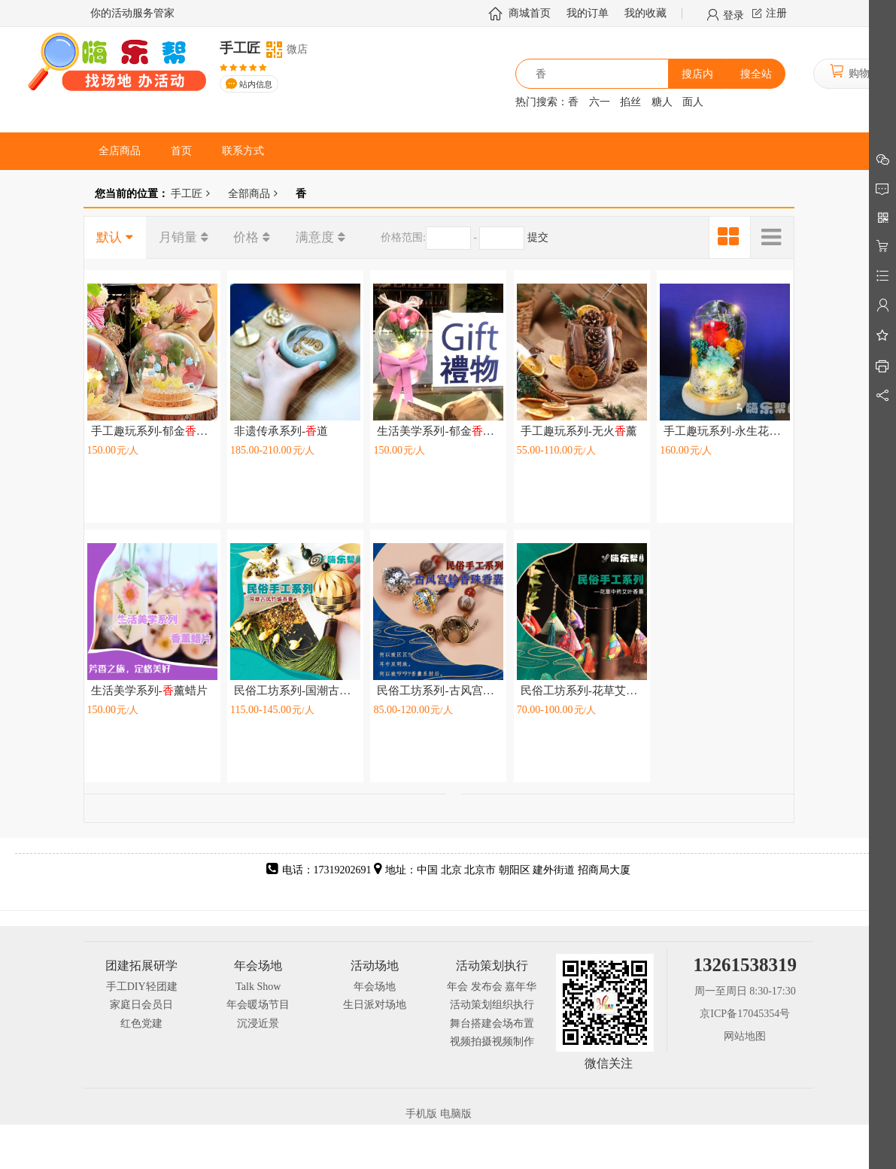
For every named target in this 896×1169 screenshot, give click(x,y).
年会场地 (258, 965)
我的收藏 (645, 13)
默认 (109, 237)
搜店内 (697, 74)
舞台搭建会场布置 (492, 1023)
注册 (776, 13)
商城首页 (530, 13)
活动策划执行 (492, 965)
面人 (692, 102)
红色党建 (141, 1023)
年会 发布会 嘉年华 (491, 986)
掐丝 (630, 102)
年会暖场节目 (258, 1004)
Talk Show (258, 986)
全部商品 (249, 193)
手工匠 (186, 193)
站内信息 (255, 84)
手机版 (421, 1113)
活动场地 (375, 965)
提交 (537, 237)
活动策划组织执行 (492, 1004)
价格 (246, 237)
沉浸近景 (258, 1023)
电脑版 (456, 1113)
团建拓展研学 (141, 965)
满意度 (315, 237)
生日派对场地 (374, 1004)
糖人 (662, 102)
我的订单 (587, 13)
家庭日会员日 (141, 1004)
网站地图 (745, 1036)
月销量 (178, 237)
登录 (733, 14)
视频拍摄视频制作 (492, 1041)
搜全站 (756, 74)
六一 (599, 102)
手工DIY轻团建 (142, 986)
